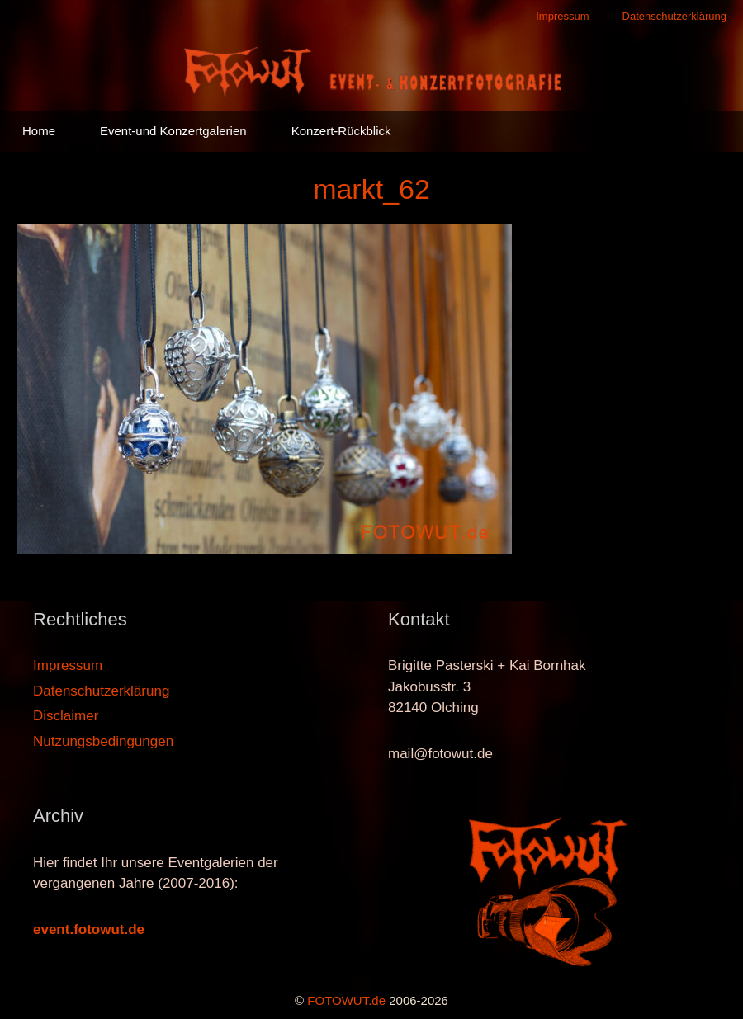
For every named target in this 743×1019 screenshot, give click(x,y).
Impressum (562, 16)
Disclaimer (65, 716)
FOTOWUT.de (346, 1000)
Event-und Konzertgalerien (173, 131)
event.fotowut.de (88, 929)
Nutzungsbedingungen (103, 741)
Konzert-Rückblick (341, 131)
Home (38, 131)
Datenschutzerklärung (674, 16)
